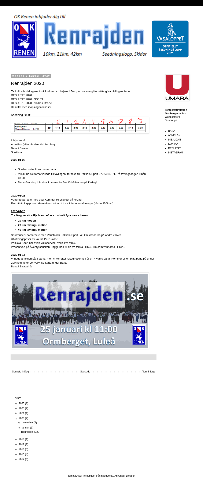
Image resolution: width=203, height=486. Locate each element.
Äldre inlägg (148, 371)
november (28, 422)
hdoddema (107, 475)
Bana (63, 262)
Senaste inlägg (20, 371)
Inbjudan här (18, 140)
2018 (22, 439)
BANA (171, 130)
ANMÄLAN (174, 135)
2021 (22, 413)
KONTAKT (174, 143)
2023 (22, 408)
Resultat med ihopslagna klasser (31, 107)
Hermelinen (45, 203)
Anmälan (16, 144)
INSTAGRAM (175, 152)
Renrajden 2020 (30, 431)
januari (26, 427)
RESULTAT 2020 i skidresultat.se (31, 103)
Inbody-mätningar (82, 203)
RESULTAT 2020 (21, 95)
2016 (22, 449)
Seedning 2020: (20, 115)
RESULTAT (174, 148)
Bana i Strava (19, 148)
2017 (22, 444)
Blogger (130, 475)
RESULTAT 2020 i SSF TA (27, 99)
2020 (22, 418)
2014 (22, 459)
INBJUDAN (174, 139)
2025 (22, 403)
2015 (22, 454)
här (31, 266)
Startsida (85, 371)
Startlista (16, 152)
